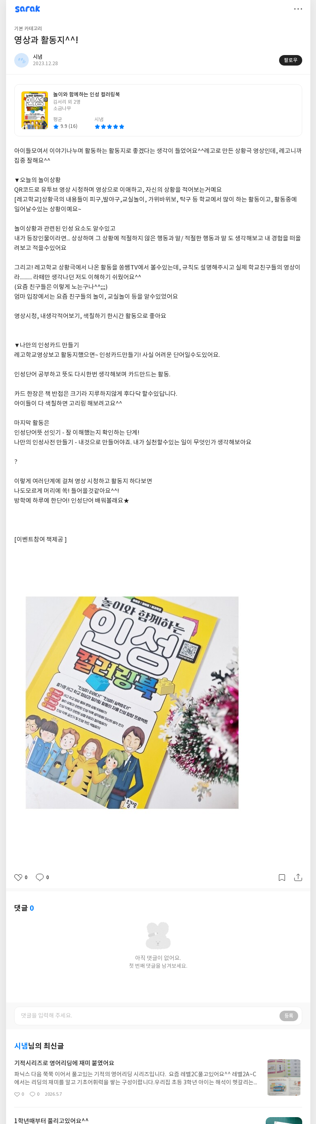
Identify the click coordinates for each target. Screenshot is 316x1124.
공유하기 (298, 877)
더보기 (298, 9)
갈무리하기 (282, 877)
